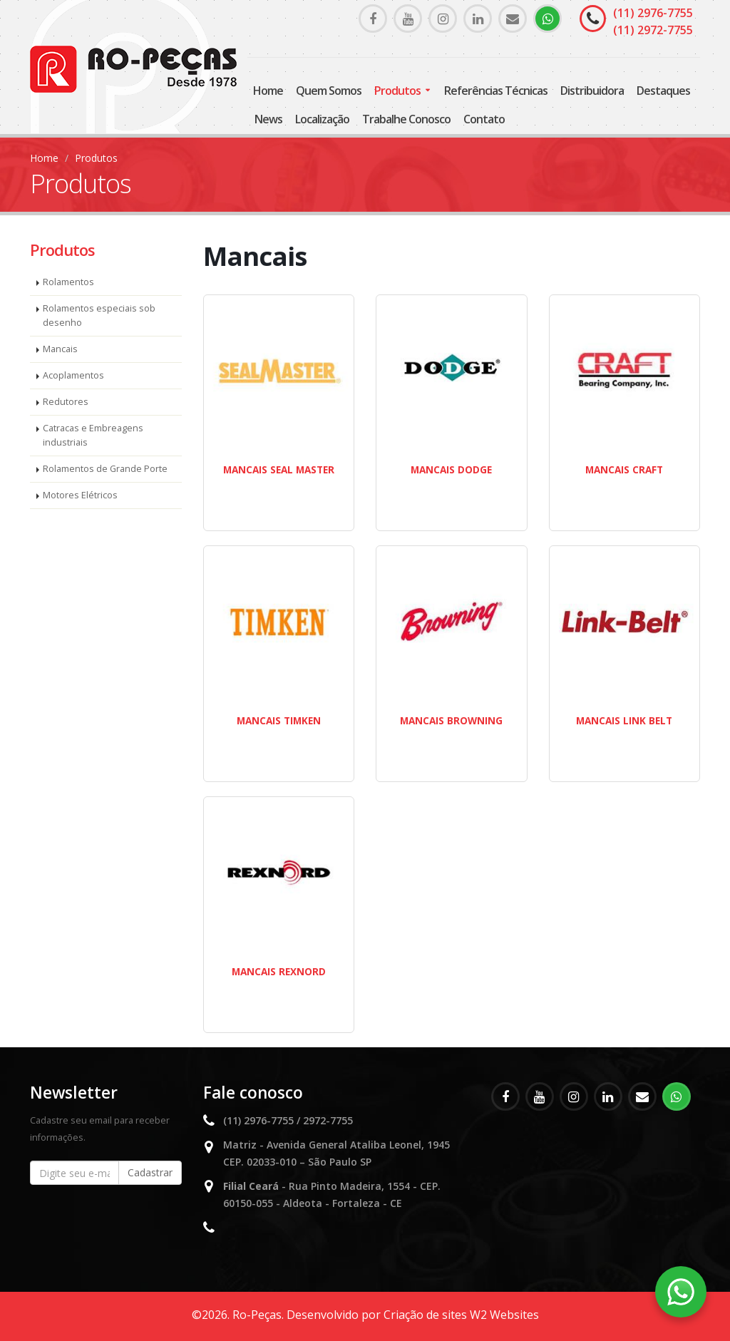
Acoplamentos (73, 375)
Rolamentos (68, 282)
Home (268, 90)
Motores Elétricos (80, 495)
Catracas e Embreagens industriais (93, 435)
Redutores (65, 402)
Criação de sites (425, 1314)
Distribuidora (592, 90)
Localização (322, 119)
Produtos (397, 90)
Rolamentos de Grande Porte (105, 469)
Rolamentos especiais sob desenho (99, 315)
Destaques (663, 90)
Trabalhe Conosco (406, 119)
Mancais (60, 349)
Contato (484, 119)
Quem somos (328, 90)
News (268, 119)
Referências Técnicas (496, 90)
